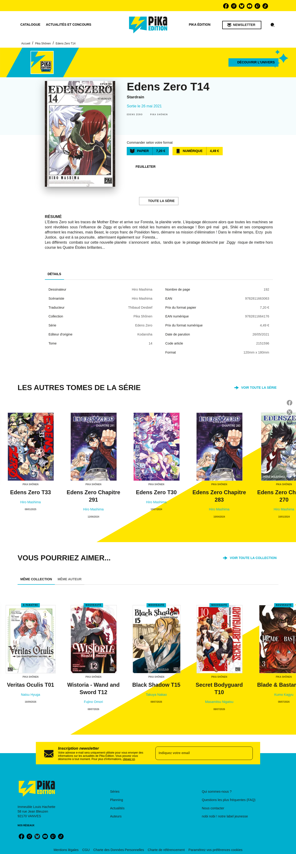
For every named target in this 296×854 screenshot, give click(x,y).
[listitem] (226, 6)
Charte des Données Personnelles (118, 850)
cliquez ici (129, 759)
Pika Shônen (43, 43)
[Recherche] (272, 25)
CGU (86, 850)
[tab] (30, 24)
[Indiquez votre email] (198, 753)
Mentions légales (66, 850)
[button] (241, 25)
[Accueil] (148, 25)
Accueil (25, 43)
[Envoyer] (247, 753)
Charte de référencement (166, 850)
